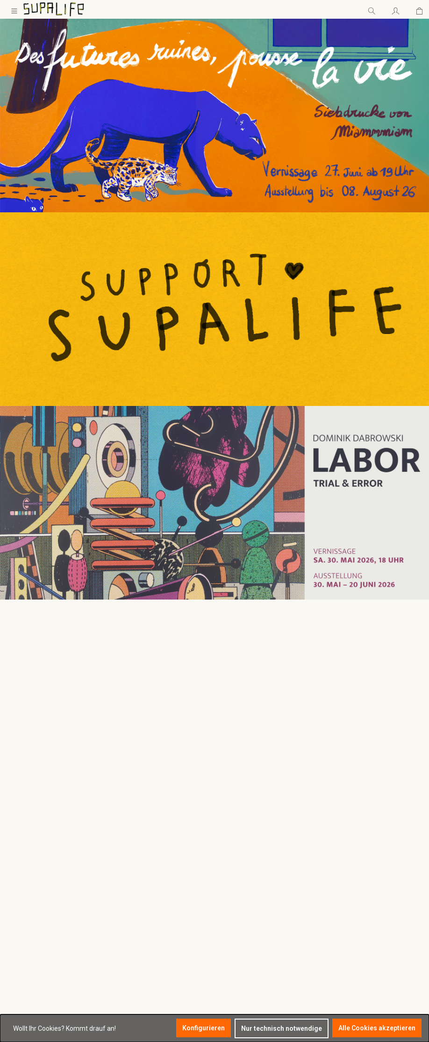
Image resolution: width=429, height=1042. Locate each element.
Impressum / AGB (143, 886)
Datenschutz (136, 874)
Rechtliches (145, 822)
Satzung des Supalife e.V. (154, 839)
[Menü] (14, 9)
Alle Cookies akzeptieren (376, 1028)
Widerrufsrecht (139, 862)
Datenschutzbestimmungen (386, 929)
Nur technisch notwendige (281, 1028)
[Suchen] (371, 9)
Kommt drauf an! (91, 1028)
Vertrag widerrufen (145, 897)
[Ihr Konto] (395, 9)
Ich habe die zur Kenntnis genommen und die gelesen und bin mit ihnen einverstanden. (386, 939)
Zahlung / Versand (144, 850)
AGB (374, 949)
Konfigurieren (203, 1028)
